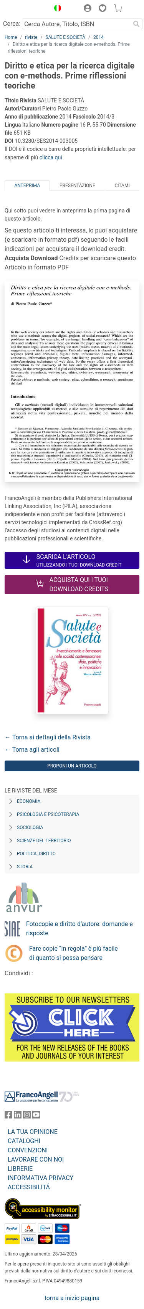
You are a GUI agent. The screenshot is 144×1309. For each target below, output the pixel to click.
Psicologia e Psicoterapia (48, 814)
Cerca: (11, 23)
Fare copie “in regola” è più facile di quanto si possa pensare (73, 953)
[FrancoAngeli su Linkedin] (18, 1116)
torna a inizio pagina (72, 1298)
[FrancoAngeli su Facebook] (8, 1116)
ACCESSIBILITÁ (29, 1187)
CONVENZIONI (28, 1150)
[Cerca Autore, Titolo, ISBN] (76, 23)
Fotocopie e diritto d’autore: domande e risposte (79, 928)
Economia (28, 801)
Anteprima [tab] (27, 185)
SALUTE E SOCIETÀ (65, 37)
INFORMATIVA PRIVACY (40, 1178)
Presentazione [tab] (77, 185)
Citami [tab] (121, 185)
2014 (98, 37)
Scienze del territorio (44, 840)
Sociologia (30, 827)
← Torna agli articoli (32, 749)
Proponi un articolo (72, 766)
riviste (31, 37)
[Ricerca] (136, 23)
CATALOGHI (24, 1141)
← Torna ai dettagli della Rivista (48, 737)
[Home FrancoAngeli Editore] (25, 9)
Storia (25, 866)
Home (11, 37)
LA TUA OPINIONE (33, 1131)
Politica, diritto (36, 853)
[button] (55, 9)
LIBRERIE (20, 1168)
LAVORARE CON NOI (36, 1159)
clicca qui (51, 157)
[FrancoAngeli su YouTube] (36, 1116)
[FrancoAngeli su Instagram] (27, 1116)
